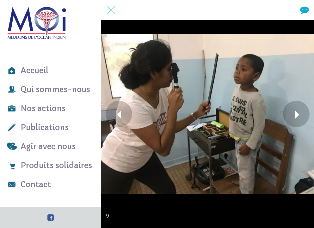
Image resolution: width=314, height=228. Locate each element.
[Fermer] (111, 10)
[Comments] (303, 10)
